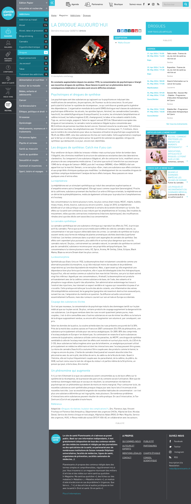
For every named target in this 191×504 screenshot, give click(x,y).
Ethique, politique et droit (32, 111)
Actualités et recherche (30, 8)
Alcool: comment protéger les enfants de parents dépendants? (177, 141)
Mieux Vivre (8, 97)
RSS (173, 457)
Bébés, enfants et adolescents (28, 93)
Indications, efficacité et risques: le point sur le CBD (177, 155)
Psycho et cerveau (28, 143)
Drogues (23, 52)
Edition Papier (26, 2)
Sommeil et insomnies (30, 165)
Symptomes (8, 72)
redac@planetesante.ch (179, 468)
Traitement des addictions (31, 74)
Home (53, 15)
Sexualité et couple (29, 160)
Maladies (8, 47)
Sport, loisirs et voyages (31, 171)
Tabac (22, 69)
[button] (118, 30)
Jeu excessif (24, 63)
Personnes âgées (27, 137)
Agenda (75, 4)
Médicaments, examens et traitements (32, 130)
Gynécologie (25, 122)
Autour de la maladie (29, 85)
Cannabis (23, 41)
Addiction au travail (28, 19)
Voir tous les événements (176, 124)
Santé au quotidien (28, 154)
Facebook (176, 441)
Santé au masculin (28, 148)
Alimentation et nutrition (31, 79)
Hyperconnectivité (27, 58)
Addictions (24, 14)
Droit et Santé (8, 83)
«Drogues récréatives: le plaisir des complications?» (85, 408)
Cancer (22, 100)
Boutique (118, 4)
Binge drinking (26, 36)
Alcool (22, 25)
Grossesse (24, 117)
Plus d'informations (72, 493)
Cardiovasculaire (27, 105)
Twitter (175, 446)
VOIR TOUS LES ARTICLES (160, 31)
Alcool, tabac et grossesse (31, 30)
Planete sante (8, 13)
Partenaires (97, 4)
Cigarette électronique (29, 47)
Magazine (8, 36)
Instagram (176, 452)
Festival (8, 110)
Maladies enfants (8, 59)
